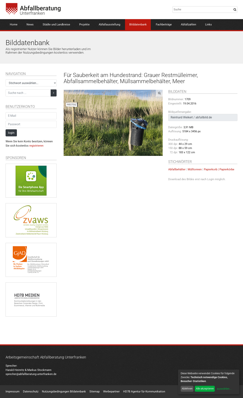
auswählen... (224, 388)
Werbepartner (111, 391)
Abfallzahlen (188, 24)
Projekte (84, 24)
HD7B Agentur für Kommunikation (144, 391)
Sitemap (94, 391)
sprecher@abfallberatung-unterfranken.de (31, 374)
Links (208, 24)
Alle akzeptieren (205, 388)
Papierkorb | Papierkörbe (219, 169)
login (11, 133)
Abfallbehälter (176, 169)
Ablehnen (187, 388)
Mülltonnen (195, 169)
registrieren (36, 145)
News (30, 24)
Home (13, 24)
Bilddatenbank (138, 24)
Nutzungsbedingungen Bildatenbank (64, 391)
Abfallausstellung (109, 24)
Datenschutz (30, 391)
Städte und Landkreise (56, 24)
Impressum (12, 391)
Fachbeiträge (164, 24)
